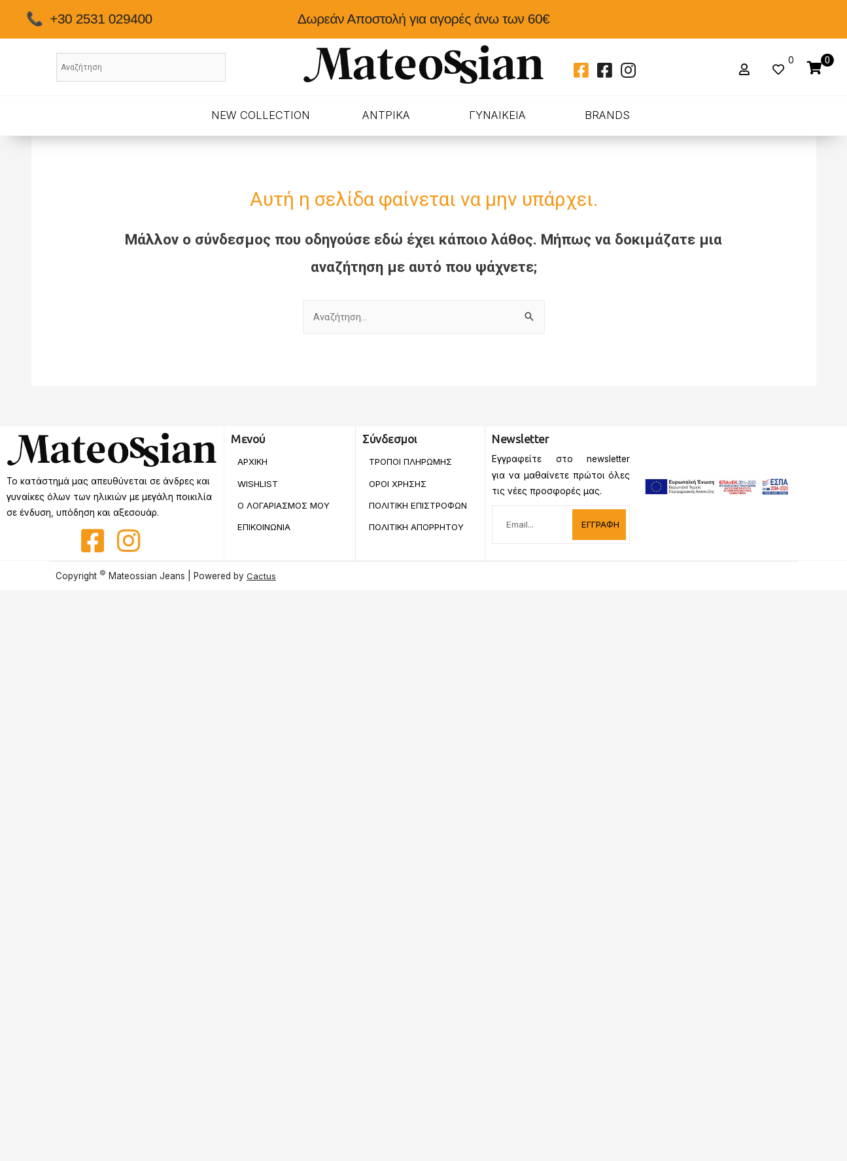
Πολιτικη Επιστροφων (398, 510)
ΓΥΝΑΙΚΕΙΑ (497, 115)
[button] (746, 69)
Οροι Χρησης (398, 484)
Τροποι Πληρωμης (412, 461)
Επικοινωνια (265, 527)
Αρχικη (252, 461)
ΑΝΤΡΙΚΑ (386, 115)
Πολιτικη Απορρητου (417, 536)
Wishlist (257, 484)
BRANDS (607, 115)
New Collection (260, 115)
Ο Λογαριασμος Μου (285, 505)
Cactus (261, 576)
